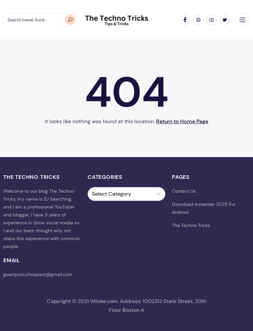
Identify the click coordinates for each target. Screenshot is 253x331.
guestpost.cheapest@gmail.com (37, 274)
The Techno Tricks (191, 225)
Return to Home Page (182, 121)
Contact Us (184, 191)
